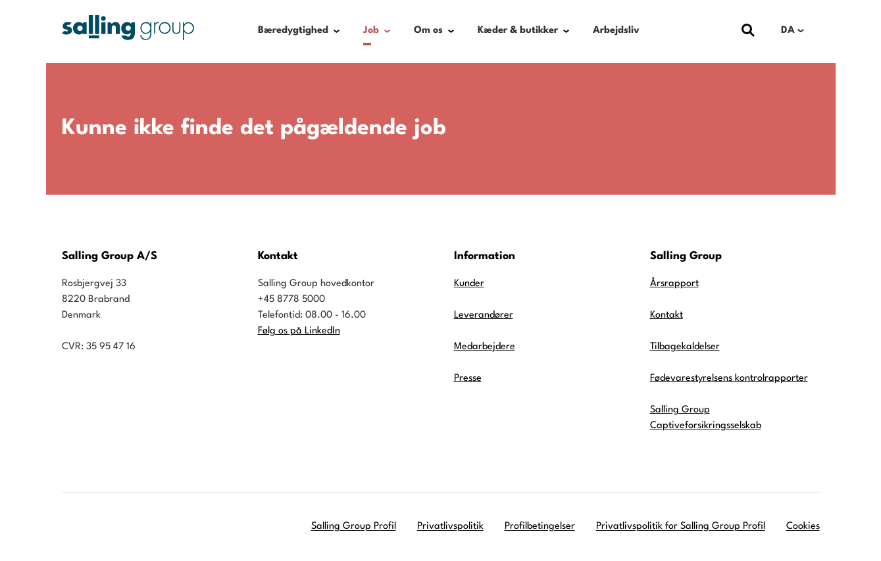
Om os (428, 31)
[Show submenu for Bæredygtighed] (336, 30)
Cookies (803, 526)
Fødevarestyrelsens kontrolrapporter (729, 378)
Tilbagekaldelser (685, 347)
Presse (468, 378)
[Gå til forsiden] (128, 27)
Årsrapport (674, 284)
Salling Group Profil (353, 526)
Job (371, 31)
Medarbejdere (484, 347)
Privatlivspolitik (450, 526)
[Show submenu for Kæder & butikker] (566, 30)
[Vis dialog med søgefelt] (748, 30)
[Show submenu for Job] (387, 30)
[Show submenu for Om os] (451, 30)
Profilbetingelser (540, 526)
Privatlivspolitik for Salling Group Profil (680, 526)
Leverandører (483, 315)
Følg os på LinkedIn (299, 331)
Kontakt (666, 315)
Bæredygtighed (293, 31)
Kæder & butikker (518, 31)
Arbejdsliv (616, 31)
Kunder (469, 284)
